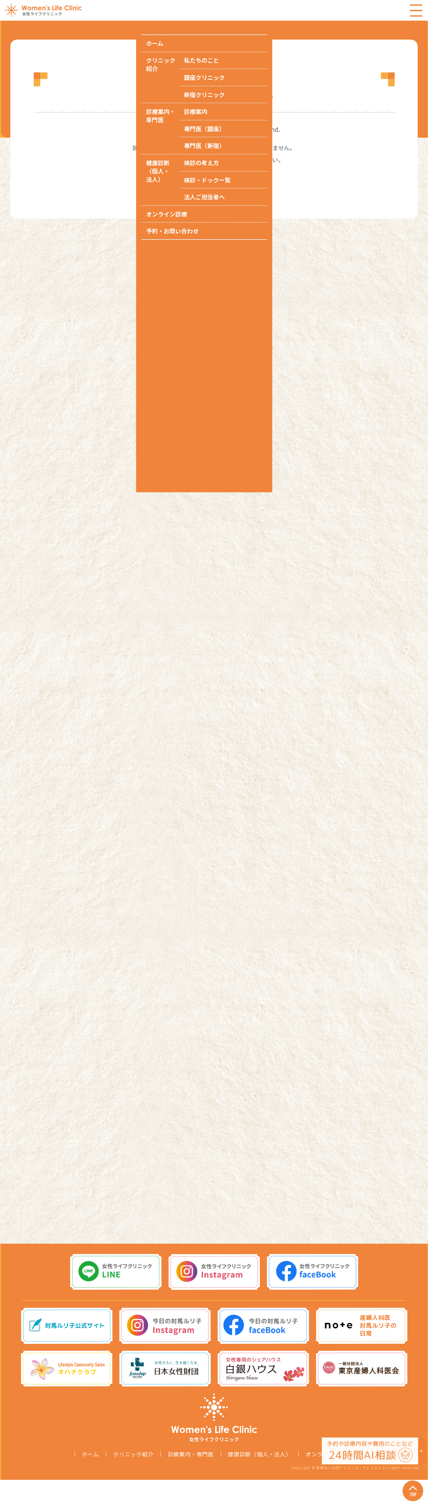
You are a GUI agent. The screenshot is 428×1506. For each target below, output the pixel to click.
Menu (416, 10)
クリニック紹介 (133, 1480)
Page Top (407, 1485)
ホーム (90, 1480)
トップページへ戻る (214, 177)
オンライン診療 (326, 1480)
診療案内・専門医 (191, 1480)
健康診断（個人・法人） (260, 1480)
